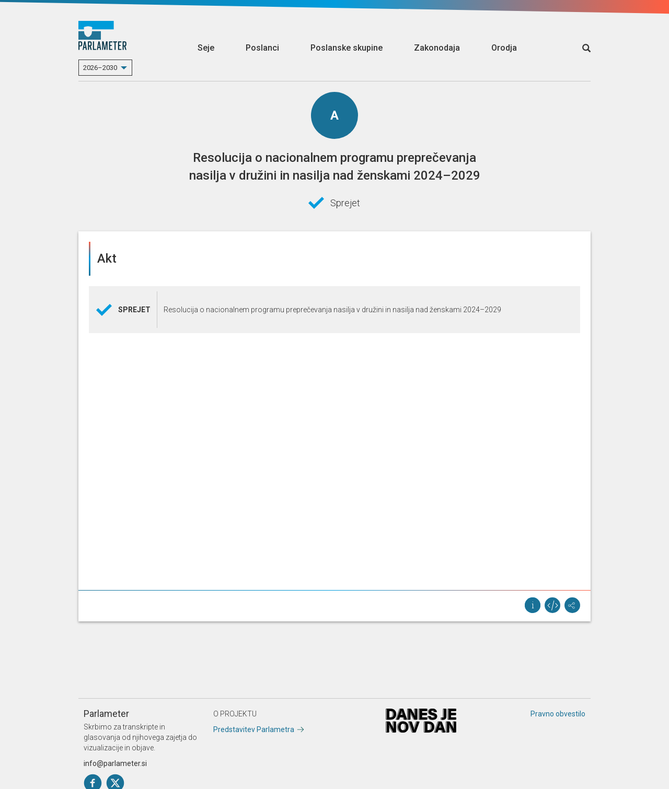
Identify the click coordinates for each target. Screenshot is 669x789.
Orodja (504, 48)
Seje (206, 48)
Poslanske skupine (346, 48)
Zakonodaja (437, 48)
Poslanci (262, 48)
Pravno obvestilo (557, 714)
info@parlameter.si (115, 763)
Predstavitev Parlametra (253, 729)
